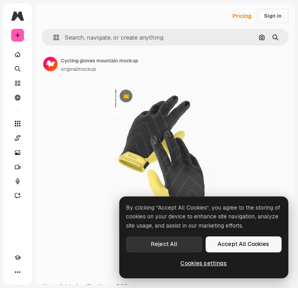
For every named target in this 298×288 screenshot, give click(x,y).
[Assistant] (17, 195)
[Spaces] (17, 138)
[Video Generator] (17, 166)
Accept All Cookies (244, 244)
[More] (17, 272)
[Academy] (17, 257)
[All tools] (17, 123)
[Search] (17, 68)
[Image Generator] (17, 152)
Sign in (273, 15)
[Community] (17, 97)
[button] (53, 37)
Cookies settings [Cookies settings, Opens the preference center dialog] (203, 263)
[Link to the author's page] (50, 64)
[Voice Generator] (17, 181)
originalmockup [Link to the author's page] (78, 69)
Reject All (164, 244)
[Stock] (17, 83)
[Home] (17, 54)
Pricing (242, 16)
